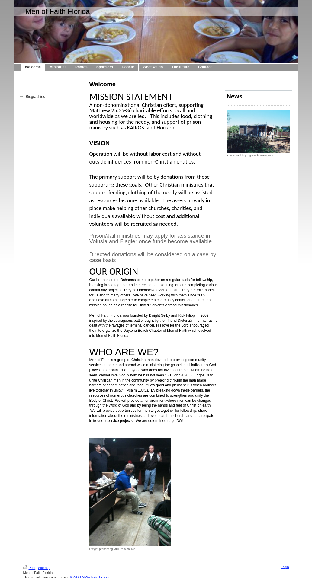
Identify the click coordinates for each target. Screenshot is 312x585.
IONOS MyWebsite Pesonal (90, 577)
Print (29, 568)
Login (285, 567)
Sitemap (44, 568)
